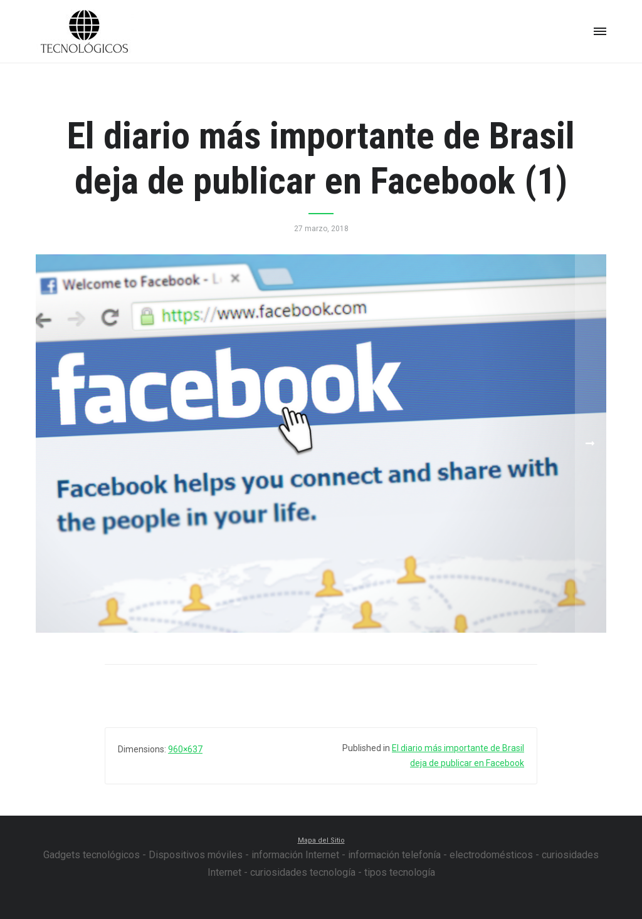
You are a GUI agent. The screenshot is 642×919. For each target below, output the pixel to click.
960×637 (185, 749)
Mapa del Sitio (321, 840)
